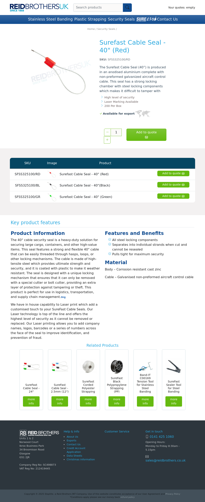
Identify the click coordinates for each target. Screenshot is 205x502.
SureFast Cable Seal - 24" (31, 388)
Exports (71, 440)
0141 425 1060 (162, 437)
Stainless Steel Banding (50, 19)
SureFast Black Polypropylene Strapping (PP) (117, 385)
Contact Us (167, 19)
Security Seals (121, 19)
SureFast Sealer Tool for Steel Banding (173, 386)
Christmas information (81, 459)
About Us (72, 436)
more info (31, 401)
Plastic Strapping (90, 19)
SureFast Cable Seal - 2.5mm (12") (59, 388)
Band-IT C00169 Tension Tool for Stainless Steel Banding (145, 383)
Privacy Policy (172, 494)
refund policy (127, 497)
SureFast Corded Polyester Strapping (88, 386)
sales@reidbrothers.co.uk (165, 460)
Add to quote (146, 134)
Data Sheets (74, 455)
